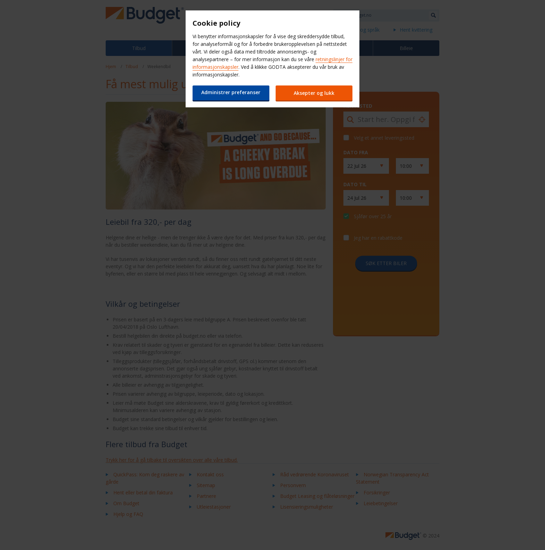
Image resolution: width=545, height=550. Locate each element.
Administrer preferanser (230, 92)
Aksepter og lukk (314, 93)
